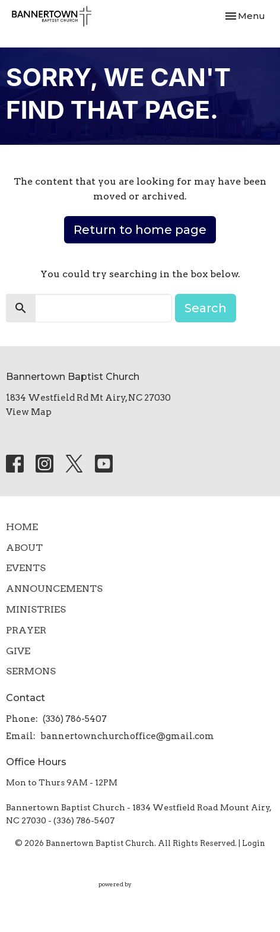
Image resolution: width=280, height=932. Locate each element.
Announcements (54, 588)
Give (18, 651)
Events (26, 567)
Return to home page (140, 230)
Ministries (36, 609)
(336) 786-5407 (75, 719)
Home (22, 526)
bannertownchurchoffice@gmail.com (127, 736)
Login (253, 843)
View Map (29, 412)
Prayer (26, 630)
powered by (140, 884)
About (24, 547)
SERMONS (31, 671)
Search (205, 308)
